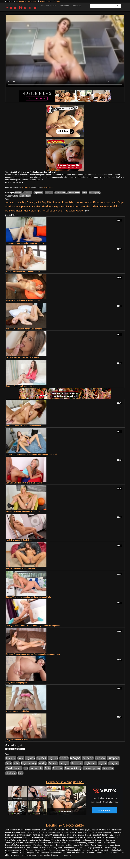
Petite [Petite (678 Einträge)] (8, 210)
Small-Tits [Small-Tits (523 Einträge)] (62, 210)
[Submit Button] (118, 6)
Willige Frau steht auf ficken (17, 711)
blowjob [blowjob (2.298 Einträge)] (65, 202)
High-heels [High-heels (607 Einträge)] (60, 206)
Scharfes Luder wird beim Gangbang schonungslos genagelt (31, 454)
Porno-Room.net (22, 7)
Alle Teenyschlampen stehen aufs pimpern (24, 329)
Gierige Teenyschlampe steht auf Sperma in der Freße (28, 597)
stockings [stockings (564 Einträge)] (74, 210)
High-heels (38, 193)
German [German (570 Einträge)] (26, 206)
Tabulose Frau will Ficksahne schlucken (23, 511)
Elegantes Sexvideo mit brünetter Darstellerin (25, 243)
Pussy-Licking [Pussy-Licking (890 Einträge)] (31, 210)
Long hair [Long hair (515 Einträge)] (80, 206)
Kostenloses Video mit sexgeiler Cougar (23, 300)
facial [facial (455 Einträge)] (108, 202)
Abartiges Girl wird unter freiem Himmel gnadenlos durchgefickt (33, 626)
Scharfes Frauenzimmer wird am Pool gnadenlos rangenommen (33, 654)
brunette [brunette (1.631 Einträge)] (76, 202)
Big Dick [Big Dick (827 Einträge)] (36, 202)
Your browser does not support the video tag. (65, 51)
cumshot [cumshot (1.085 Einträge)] (87, 202)
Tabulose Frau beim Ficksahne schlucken (23, 426)
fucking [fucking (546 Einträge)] (18, 206)
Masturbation (60, 193)
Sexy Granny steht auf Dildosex (19, 740)
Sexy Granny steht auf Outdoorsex (20, 568)
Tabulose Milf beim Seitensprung (20, 386)
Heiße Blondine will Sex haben (18, 540)
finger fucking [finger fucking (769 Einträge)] (29, 763)
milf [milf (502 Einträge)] (104, 206)
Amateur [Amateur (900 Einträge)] (10, 202)
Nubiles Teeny (25, 196)
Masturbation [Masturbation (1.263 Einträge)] (94, 206)
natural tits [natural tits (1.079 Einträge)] (112, 206)
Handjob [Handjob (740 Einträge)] (36, 206)
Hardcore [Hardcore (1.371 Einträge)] (47, 206)
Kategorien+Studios (48, 6)
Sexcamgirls (21, 1)
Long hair (48, 193)
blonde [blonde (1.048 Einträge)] (56, 202)
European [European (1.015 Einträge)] (99, 202)
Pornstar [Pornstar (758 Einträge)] (17, 210)
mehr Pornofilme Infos (14, 182)
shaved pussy (94, 193)
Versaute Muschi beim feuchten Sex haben (24, 483)
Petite (84, 193)
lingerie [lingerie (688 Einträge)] (70, 206)
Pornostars (64, 6)
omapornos (32, 1)
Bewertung (76, 6)
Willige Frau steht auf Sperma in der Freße (24, 272)
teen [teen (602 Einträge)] (81, 210)
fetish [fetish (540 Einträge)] (114, 202)
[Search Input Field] (103, 6)
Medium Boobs (74, 193)
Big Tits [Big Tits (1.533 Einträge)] (46, 202)
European (28, 193)
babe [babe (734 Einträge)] (19, 202)
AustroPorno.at (45, 1)
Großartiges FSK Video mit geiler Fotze (22, 357)
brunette (18, 193)
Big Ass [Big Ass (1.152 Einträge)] (26, 202)
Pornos (57, 1)
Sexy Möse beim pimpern (16, 683)
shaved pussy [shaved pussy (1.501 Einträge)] (48, 210)
